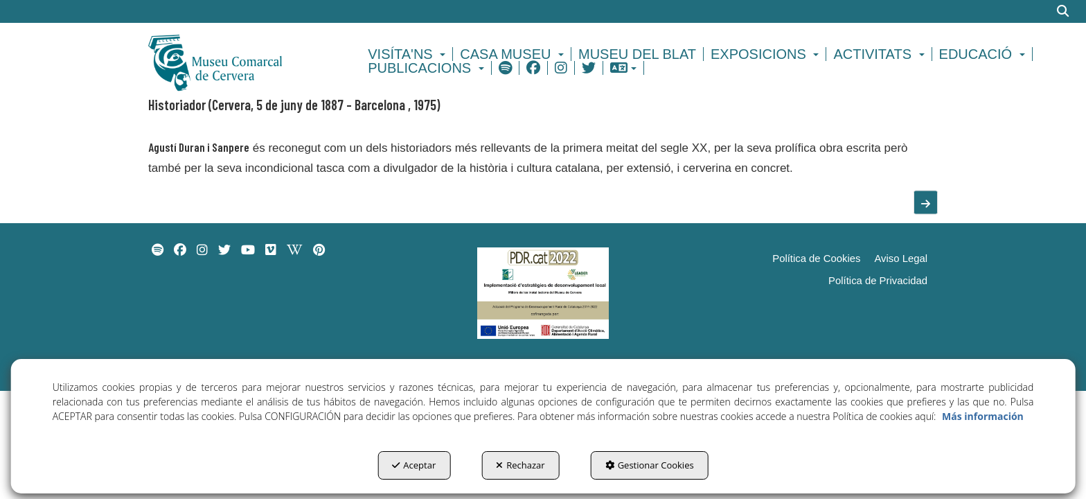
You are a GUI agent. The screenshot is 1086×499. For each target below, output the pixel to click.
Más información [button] (983, 416)
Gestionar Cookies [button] (649, 465)
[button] (239, 61)
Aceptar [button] (414, 465)
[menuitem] (408, 54)
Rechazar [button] (520, 465)
